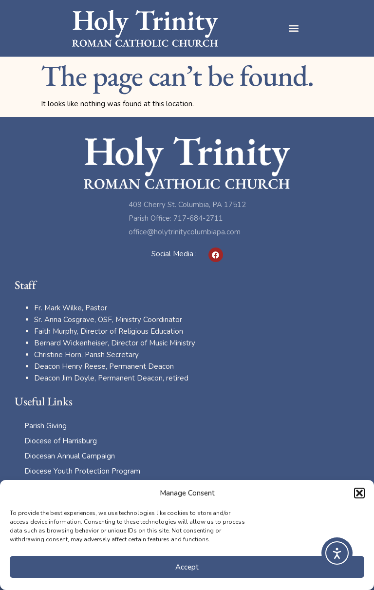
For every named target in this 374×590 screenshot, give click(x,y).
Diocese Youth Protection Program (82, 471)
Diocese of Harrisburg (60, 441)
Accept (187, 567)
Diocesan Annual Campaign (69, 456)
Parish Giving (45, 426)
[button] (359, 493)
